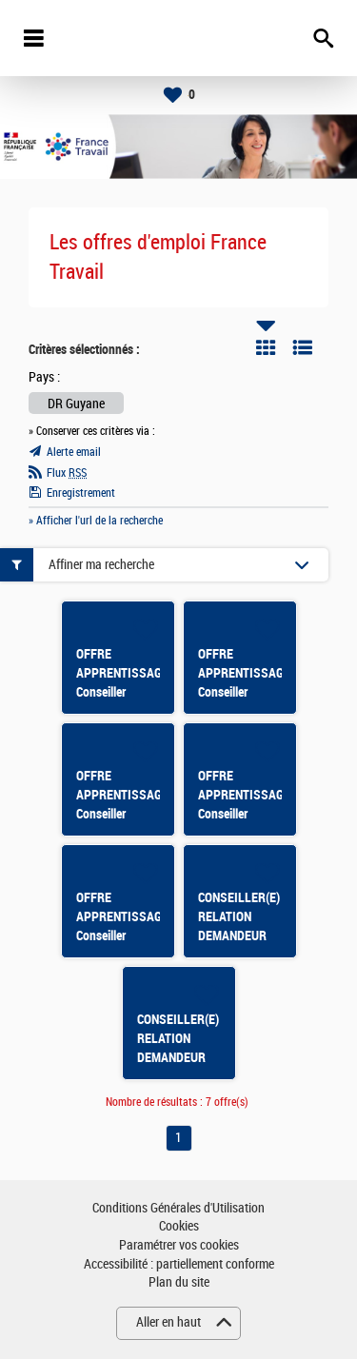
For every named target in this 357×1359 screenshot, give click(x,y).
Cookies (179, 1226)
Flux (67, 473)
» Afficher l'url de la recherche (96, 520)
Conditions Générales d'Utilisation (178, 1208)
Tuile (265, 347)
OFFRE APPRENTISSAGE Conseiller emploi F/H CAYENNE (122, 813)
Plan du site (179, 1282)
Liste (302, 347)
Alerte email (74, 452)
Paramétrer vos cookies (179, 1245)
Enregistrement (81, 493)
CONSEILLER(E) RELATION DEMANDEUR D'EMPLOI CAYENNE (178, 1057)
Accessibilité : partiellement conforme (179, 1264)
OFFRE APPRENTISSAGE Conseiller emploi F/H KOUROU (244, 692)
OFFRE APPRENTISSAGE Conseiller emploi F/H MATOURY (122, 935)
